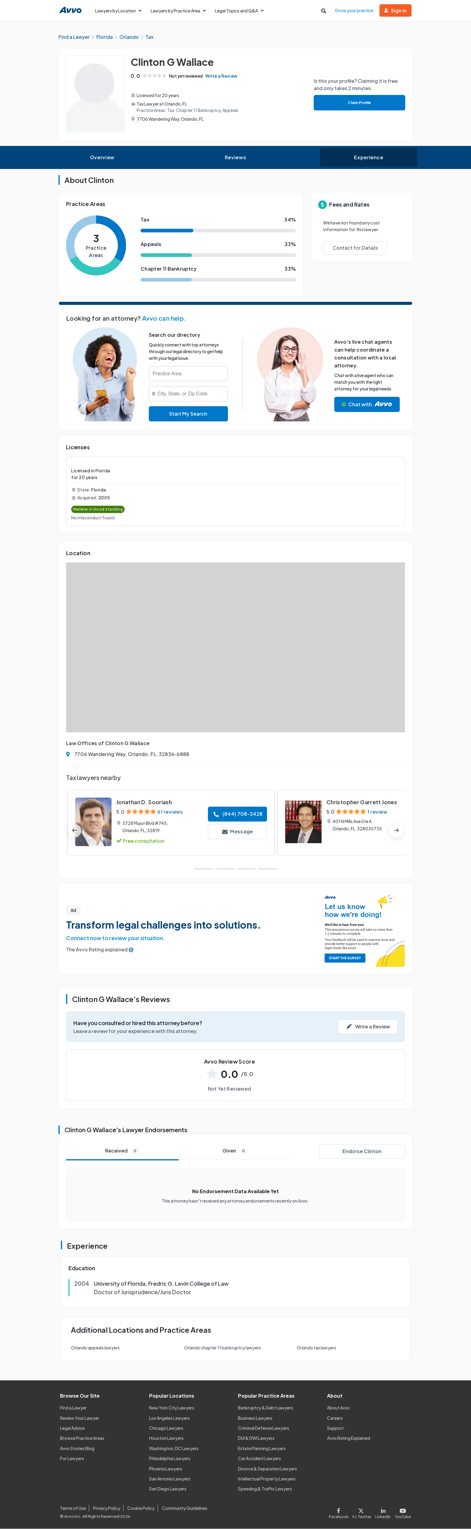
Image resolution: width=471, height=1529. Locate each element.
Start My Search (188, 414)
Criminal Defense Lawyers (263, 1428)
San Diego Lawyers (167, 1489)
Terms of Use (73, 1508)
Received (122, 1151)
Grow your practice (354, 10)
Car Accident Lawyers (259, 1459)
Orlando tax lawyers (316, 1348)
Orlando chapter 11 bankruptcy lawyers (222, 1348)
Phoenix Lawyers (165, 1469)
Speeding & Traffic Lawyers (265, 1489)
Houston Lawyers (166, 1438)
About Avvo (338, 1408)
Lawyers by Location (118, 10)
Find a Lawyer (73, 1408)
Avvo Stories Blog (77, 1448)
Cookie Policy (141, 1508)
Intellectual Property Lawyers (267, 1479)
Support (335, 1428)
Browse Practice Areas (82, 1438)
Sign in (395, 10)
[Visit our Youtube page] (402, 1512)
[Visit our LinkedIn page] (383, 1512)
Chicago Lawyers (166, 1428)
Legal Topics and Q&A (239, 10)
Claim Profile (359, 103)
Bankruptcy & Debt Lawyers (265, 1408)
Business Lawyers (255, 1418)
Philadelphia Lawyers (169, 1459)
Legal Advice (72, 1428)
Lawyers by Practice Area (178, 10)
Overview (102, 157)
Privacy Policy (106, 1508)
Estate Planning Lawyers (262, 1448)
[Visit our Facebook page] (339, 1512)
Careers (335, 1418)
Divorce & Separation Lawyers (267, 1469)
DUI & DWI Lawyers (256, 1438)
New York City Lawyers (171, 1408)
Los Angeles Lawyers (169, 1418)
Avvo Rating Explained (348, 1438)
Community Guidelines (184, 1508)
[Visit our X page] (361, 1512)
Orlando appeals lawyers (95, 1348)
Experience (368, 157)
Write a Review (222, 76)
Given (235, 1151)
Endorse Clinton (362, 1151)
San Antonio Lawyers (169, 1479)
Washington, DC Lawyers (174, 1448)
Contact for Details (355, 248)
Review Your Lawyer (79, 1418)
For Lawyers (72, 1459)
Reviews (235, 157)
